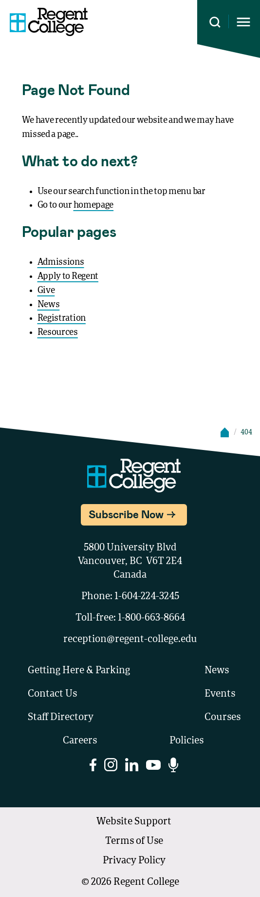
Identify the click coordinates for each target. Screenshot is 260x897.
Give (46, 290)
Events (219, 694)
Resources (57, 332)
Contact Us (52, 694)
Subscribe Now (126, 513)
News (48, 304)
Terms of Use (134, 841)
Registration (61, 318)
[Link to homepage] (48, 22)
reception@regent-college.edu (130, 639)
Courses (222, 717)
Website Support (133, 822)
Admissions (60, 262)
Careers (80, 741)
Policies (186, 741)
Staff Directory (60, 717)
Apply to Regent (68, 276)
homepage (94, 205)
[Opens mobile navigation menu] (243, 22)
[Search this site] (215, 22)
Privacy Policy (134, 861)
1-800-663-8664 (151, 618)
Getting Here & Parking (79, 671)
